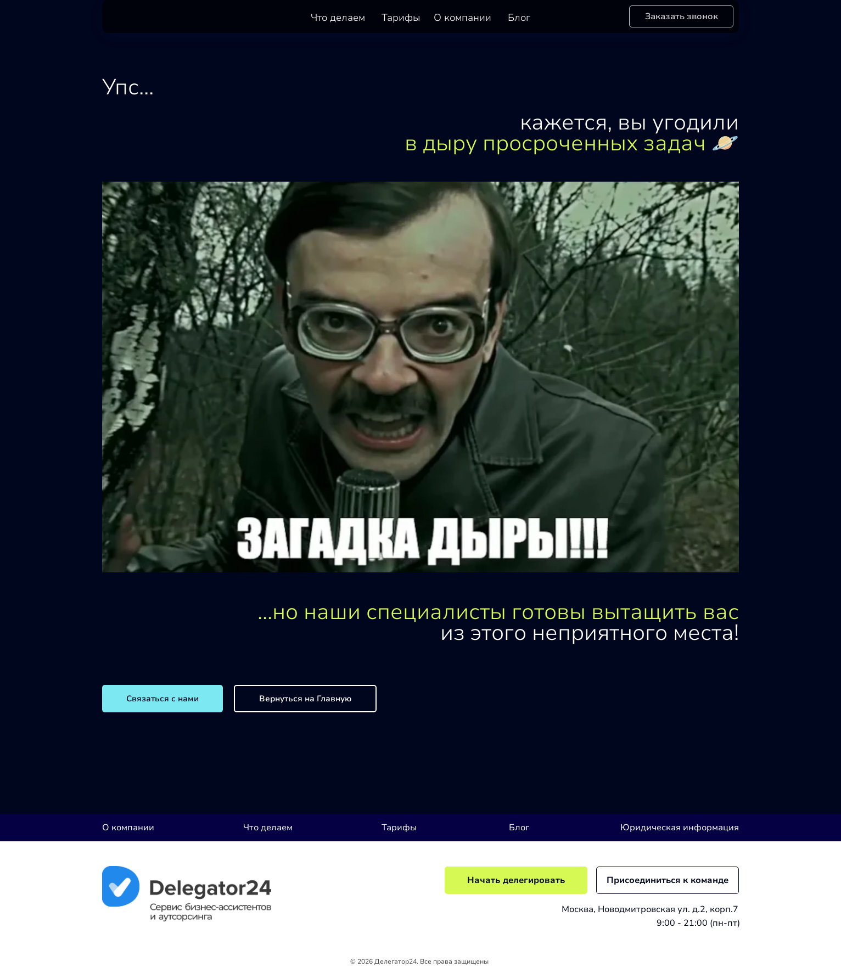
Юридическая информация (679, 828)
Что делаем (338, 17)
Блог (519, 17)
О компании (462, 17)
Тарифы (401, 17)
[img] (186, 893)
